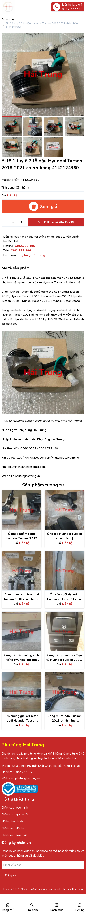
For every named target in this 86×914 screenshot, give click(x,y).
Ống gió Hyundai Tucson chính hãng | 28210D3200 (64, 536)
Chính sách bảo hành (15, 808)
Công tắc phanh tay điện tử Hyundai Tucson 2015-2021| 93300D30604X (64, 657)
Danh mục (56, 910)
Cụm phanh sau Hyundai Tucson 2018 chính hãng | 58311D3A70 (21, 596)
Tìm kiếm (32, 910)
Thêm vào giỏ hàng (56, 222)
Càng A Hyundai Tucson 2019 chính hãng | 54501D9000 (65, 718)
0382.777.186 (23, 772)
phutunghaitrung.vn (27, 778)
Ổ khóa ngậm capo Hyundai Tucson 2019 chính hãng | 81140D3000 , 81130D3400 (21, 536)
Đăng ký (10, 875)
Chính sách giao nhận (15, 814)
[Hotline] (24, 246)
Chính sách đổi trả (13, 828)
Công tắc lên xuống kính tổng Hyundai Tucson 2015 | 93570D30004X (21, 657)
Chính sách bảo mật (14, 835)
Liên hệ (79, 910)
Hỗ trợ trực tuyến (13, 821)
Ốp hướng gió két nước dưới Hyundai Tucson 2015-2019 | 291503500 (21, 718)
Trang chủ (8, 19)
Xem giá (43, 206)
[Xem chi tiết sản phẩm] (21, 510)
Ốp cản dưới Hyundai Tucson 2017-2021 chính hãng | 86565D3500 (65, 596)
